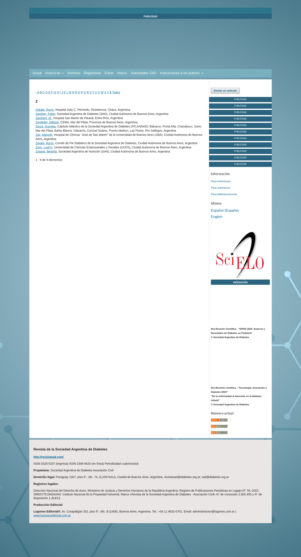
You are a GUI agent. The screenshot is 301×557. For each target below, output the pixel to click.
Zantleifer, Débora (47, 122)
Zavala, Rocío (45, 143)
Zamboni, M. (44, 118)
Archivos (74, 73)
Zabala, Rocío (45, 109)
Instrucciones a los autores (180, 73)
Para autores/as (220, 187)
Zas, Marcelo (44, 134)
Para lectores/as (221, 181)
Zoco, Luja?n (44, 147)
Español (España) (225, 210)
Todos (116, 92)
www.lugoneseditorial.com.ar (52, 515)
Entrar (109, 73)
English (216, 217)
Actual (37, 73)
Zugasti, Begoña (46, 151)
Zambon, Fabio (45, 114)
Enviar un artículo (225, 90)
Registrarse (92, 73)
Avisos (122, 73)
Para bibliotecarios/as (224, 194)
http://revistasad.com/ (48, 457)
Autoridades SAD (143, 73)
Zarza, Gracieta (46, 126)
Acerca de (53, 73)
